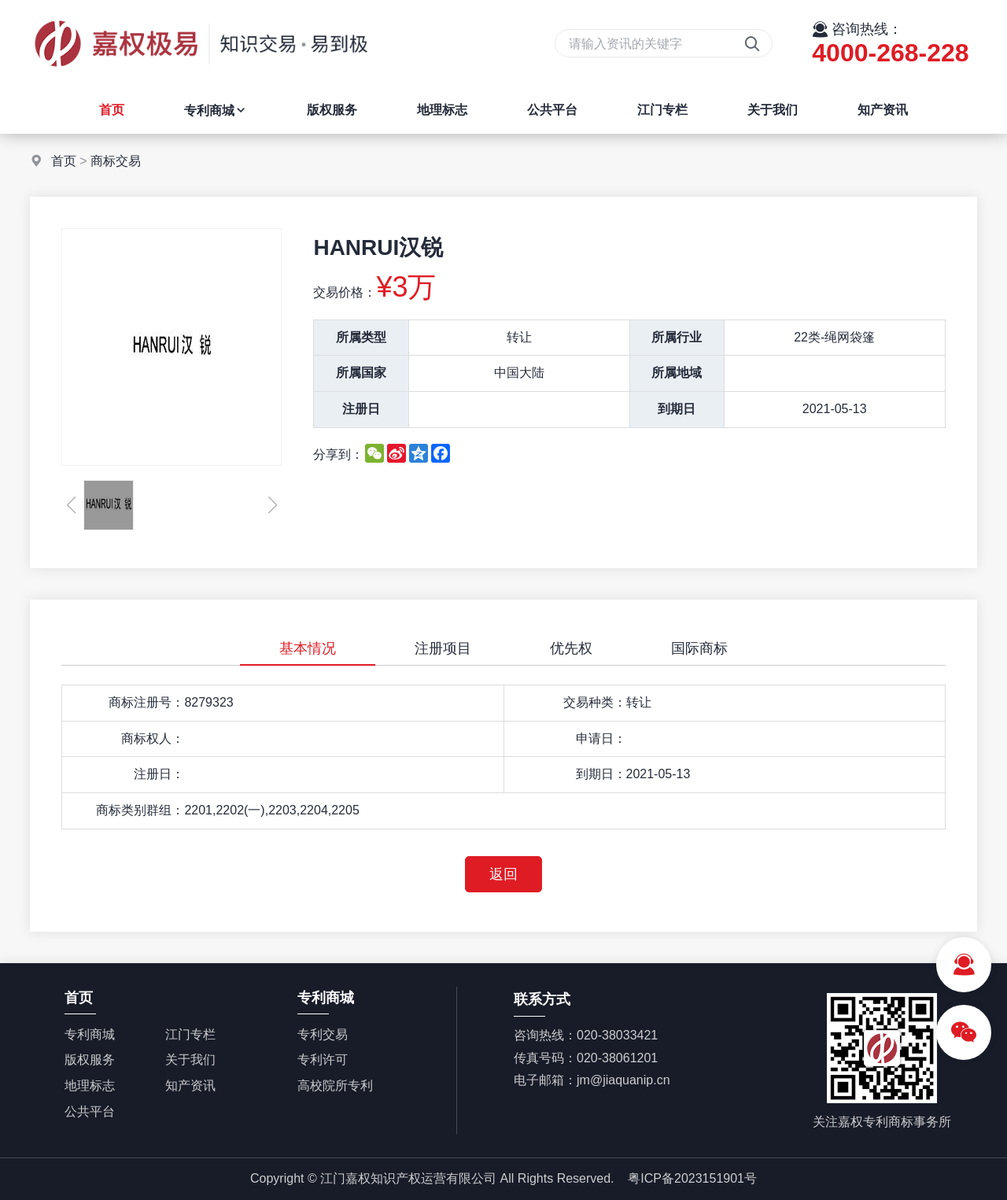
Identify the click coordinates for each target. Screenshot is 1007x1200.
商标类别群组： (140, 810)
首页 (111, 109)
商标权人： (152, 738)
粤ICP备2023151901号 (692, 1178)
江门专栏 (662, 109)
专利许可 (322, 1059)
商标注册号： (146, 702)
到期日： (601, 774)
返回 (503, 874)
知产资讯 (883, 109)
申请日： (601, 738)
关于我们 (772, 109)
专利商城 (215, 110)
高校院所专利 (335, 1085)
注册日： (159, 774)
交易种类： (594, 702)
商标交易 (115, 161)
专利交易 (322, 1034)
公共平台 (552, 109)
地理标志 (442, 109)
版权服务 (332, 109)
